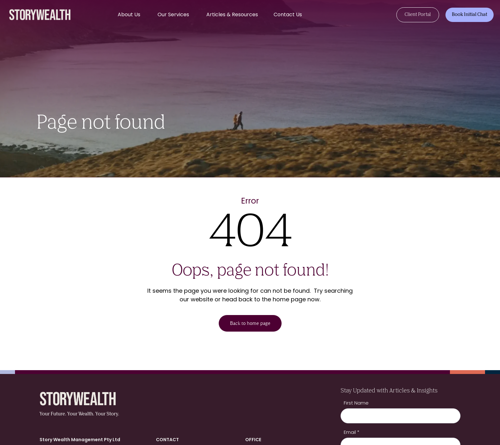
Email (351, 432)
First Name (356, 402)
